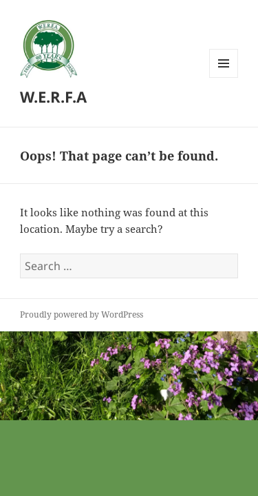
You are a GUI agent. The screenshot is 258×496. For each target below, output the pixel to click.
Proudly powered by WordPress (81, 314)
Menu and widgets (224, 77)
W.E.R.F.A (53, 96)
